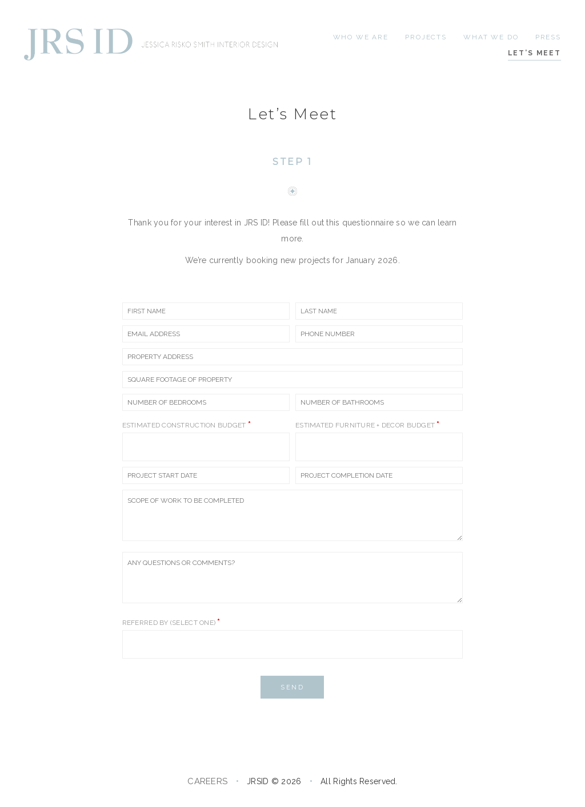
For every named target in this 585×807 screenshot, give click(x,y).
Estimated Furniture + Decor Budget (367, 424)
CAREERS (207, 781)
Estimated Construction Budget (186, 424)
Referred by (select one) (171, 622)
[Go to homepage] (152, 44)
